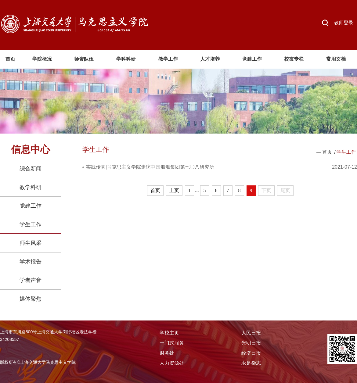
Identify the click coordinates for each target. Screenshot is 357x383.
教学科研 (30, 187)
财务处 (167, 353)
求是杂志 (251, 363)
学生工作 (30, 224)
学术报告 (30, 262)
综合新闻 (30, 169)
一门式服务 (172, 342)
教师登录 (343, 22)
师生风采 (30, 243)
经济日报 (251, 353)
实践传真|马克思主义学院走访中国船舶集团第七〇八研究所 (150, 167)
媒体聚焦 (30, 299)
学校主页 (169, 332)
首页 (327, 152)
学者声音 (30, 280)
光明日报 (251, 342)
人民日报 (251, 332)
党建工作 (30, 206)
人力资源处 (172, 363)
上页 (174, 190)
